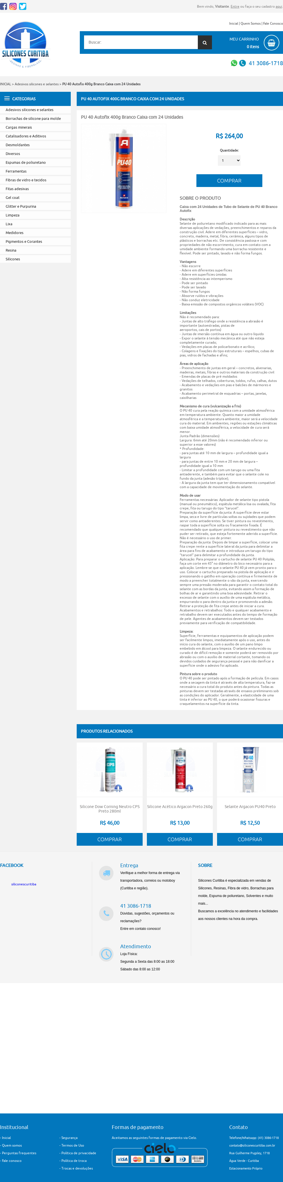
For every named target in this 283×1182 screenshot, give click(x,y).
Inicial (233, 23)
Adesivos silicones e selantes (37, 84)
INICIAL (5, 84)
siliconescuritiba (23, 884)
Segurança (69, 1138)
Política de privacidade (78, 1153)
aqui (279, 6)
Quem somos (12, 1145)
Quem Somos (251, 23)
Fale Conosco (273, 23)
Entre (235, 6)
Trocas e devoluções (77, 1168)
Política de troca (74, 1160)
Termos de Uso (72, 1145)
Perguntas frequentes (19, 1153)
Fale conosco (12, 1160)
